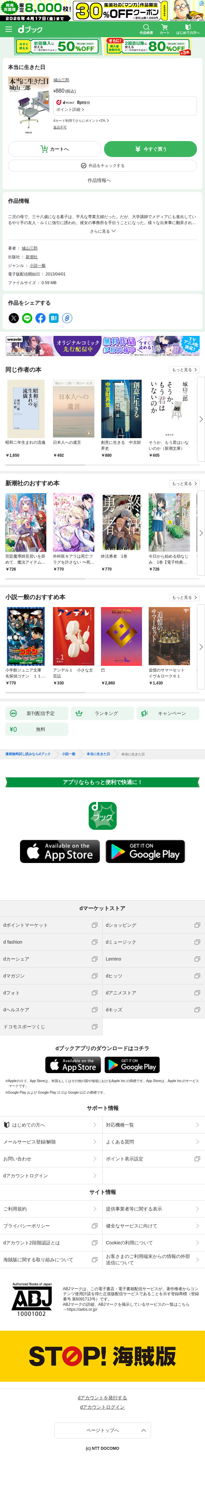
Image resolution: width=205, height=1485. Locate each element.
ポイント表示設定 (124, 1158)
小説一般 (38, 265)
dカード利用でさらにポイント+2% (79, 120)
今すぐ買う (155, 149)
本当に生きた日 (98, 754)
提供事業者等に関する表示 (134, 1208)
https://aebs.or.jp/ (82, 1309)
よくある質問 (120, 1141)
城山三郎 (61, 80)
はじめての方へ (24, 1125)
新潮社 (32, 257)
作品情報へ (99, 180)
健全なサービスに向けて (131, 1225)
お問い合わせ (17, 1158)
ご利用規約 (15, 1208)
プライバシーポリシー (26, 1225)
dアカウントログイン (25, 1175)
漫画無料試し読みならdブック (28, 754)
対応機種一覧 (120, 1125)
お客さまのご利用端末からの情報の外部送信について (148, 1259)
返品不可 (60, 127)
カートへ (59, 149)
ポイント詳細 (68, 109)
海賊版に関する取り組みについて (38, 1259)
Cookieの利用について (129, 1242)
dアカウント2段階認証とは (31, 1242)
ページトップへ (102, 1430)
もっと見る (182, 369)
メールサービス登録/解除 (29, 1141)
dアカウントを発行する (102, 1397)
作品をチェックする (107, 165)
